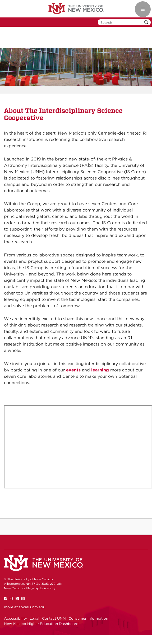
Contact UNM (54, 618)
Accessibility (15, 618)
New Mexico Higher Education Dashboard (41, 624)
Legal (34, 618)
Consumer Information (88, 618)
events (73, 369)
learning (100, 369)
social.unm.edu (32, 607)
